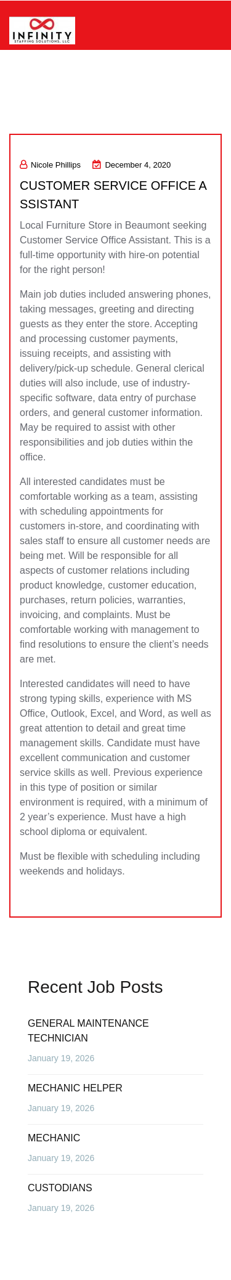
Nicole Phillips (50, 164)
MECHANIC (54, 1138)
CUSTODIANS (60, 1188)
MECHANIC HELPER (75, 1088)
